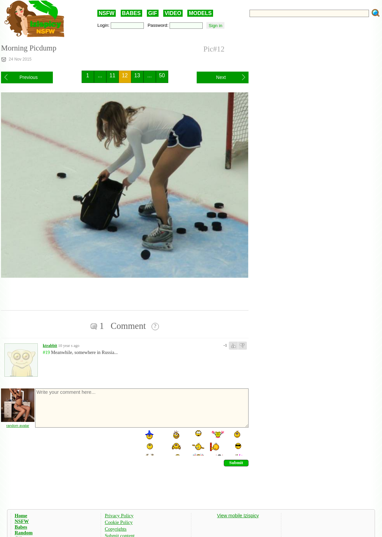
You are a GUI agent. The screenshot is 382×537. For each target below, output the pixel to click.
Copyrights (115, 529)
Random (24, 532)
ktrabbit (50, 345)
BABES (131, 13)
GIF (152, 13)
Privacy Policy (119, 515)
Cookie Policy (118, 522)
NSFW (106, 13)
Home (21, 515)
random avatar (17, 426)
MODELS (200, 13)
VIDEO (173, 13)
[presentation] (85, 442)
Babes (21, 527)
